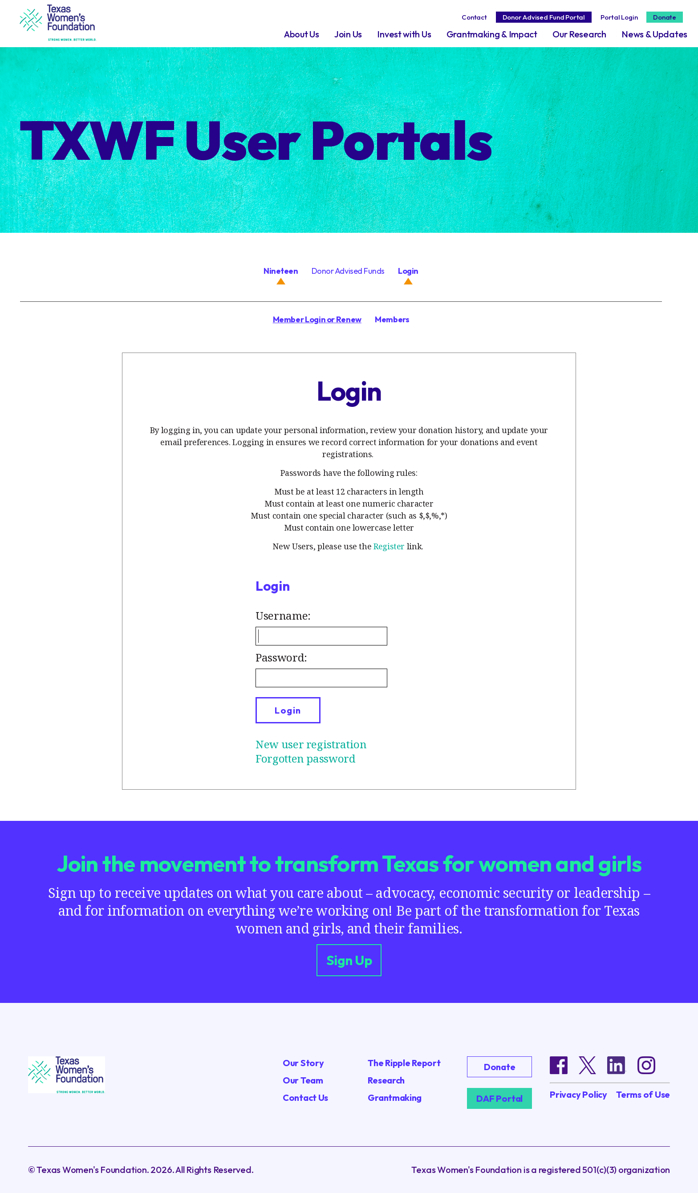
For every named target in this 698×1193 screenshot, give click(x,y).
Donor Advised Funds (348, 271)
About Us (301, 34)
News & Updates (654, 34)
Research (386, 1080)
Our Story (303, 1062)
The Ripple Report (404, 1062)
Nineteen (281, 271)
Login (408, 271)
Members (392, 319)
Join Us (348, 34)
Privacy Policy (578, 1094)
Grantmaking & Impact (491, 34)
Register (389, 546)
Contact (474, 17)
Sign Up (349, 960)
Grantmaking (395, 1097)
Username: (283, 615)
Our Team (303, 1080)
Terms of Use (643, 1094)
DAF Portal (499, 1098)
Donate (664, 17)
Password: (281, 657)
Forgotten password (306, 758)
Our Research (579, 34)
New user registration (311, 744)
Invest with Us (404, 34)
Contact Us (305, 1097)
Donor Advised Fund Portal (544, 17)
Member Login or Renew (317, 319)
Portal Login (619, 17)
